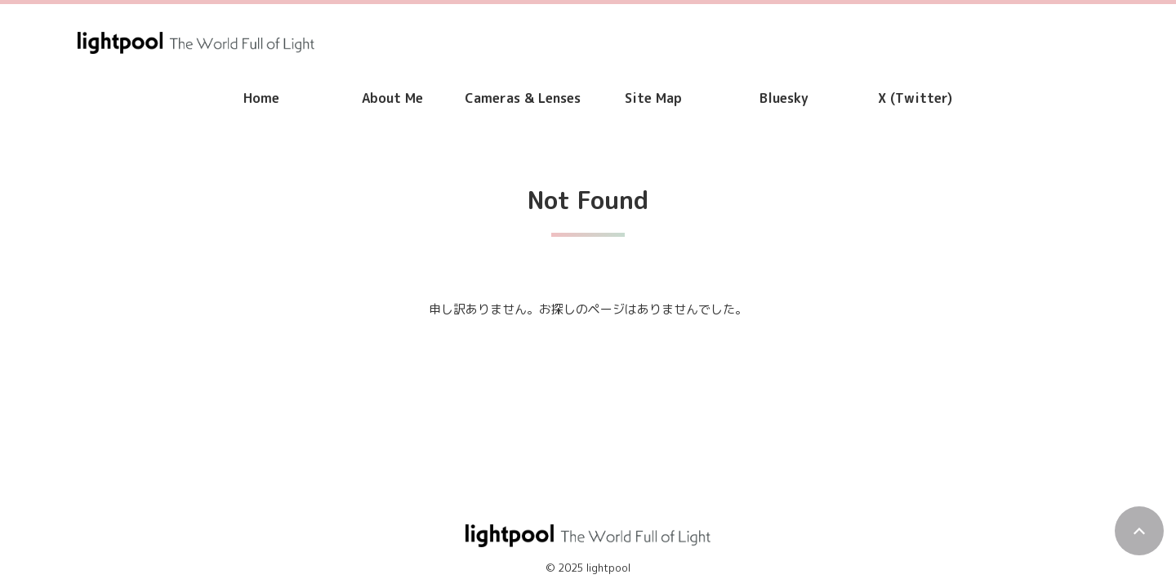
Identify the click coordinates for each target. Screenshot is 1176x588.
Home (261, 98)
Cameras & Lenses (523, 98)
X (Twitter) (915, 98)
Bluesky (784, 98)
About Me (392, 98)
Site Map (653, 98)
